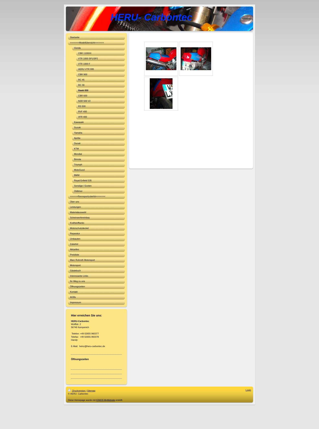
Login (248, 390)
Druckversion (77, 390)
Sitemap (91, 390)
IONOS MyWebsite (105, 400)
